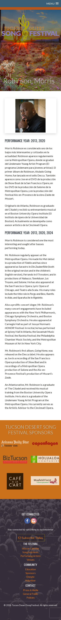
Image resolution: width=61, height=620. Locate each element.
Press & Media (30, 590)
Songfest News (30, 552)
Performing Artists (30, 556)
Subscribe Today (30, 538)
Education (30, 569)
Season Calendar (30, 548)
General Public (30, 594)
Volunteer (30, 580)
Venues (30, 559)
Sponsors (31, 573)
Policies (31, 597)
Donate (30, 576)
